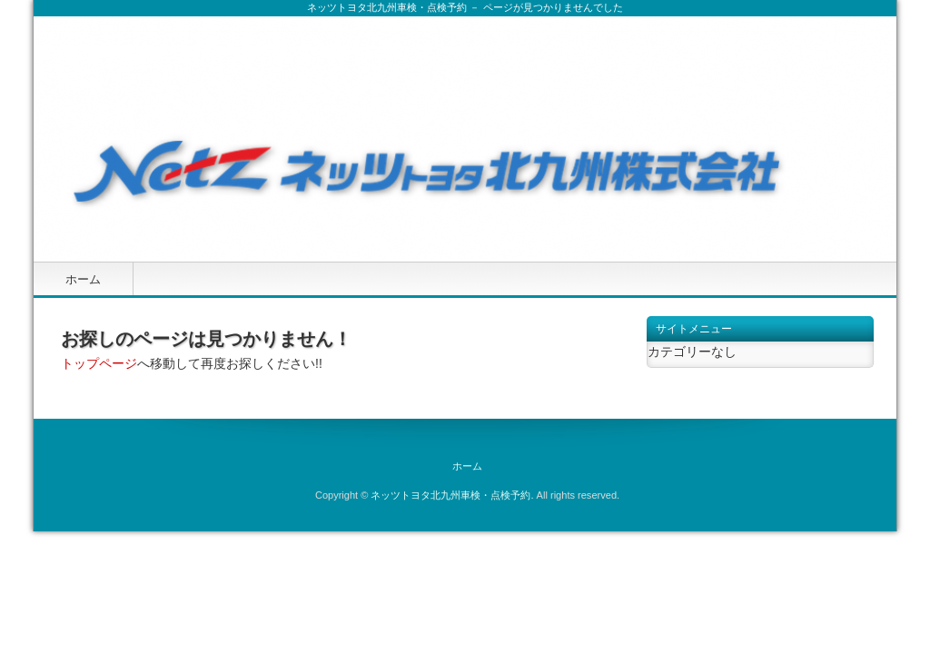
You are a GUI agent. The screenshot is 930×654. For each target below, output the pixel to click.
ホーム (83, 279)
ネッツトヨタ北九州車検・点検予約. (452, 495)
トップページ (99, 363)
